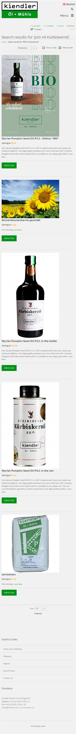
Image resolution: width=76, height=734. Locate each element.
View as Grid (51, 48)
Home (4, 42)
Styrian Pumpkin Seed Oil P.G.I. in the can (28, 470)
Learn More (17, 230)
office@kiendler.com (10, 707)
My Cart (60, 26)
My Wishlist (48, 26)
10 (37, 608)
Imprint (6, 663)
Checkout (71, 26)
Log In (72, 29)
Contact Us (8, 678)
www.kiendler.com (26, 707)
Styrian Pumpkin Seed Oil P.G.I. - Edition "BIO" (30, 138)
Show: (32, 608)
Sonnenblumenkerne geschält (21, 220)
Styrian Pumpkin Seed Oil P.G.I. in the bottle (29, 341)
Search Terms (9, 671)
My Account (35, 26)
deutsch (69, 4)
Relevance (23, 48)
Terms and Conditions (12, 649)
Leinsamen (9, 574)
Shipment (7, 656)
